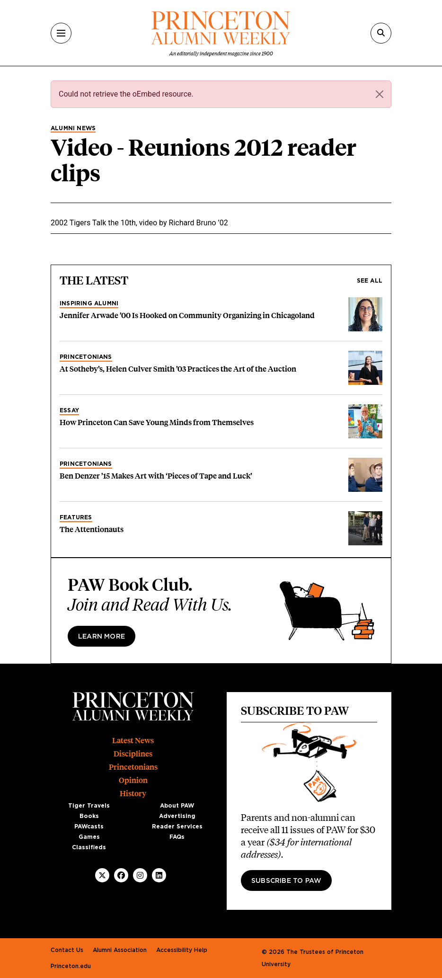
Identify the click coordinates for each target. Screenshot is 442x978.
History (133, 793)
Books (89, 816)
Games (89, 837)
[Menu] (61, 33)
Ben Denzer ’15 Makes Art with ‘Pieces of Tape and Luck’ (156, 475)
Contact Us (67, 950)
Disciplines (133, 753)
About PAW (177, 806)
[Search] (381, 33)
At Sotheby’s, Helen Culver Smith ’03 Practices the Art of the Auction (178, 369)
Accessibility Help (181, 950)
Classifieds (89, 847)
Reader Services (177, 826)
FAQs (177, 837)
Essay (69, 410)
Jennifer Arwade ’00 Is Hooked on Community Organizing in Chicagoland (187, 315)
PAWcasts (89, 826)
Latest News (133, 740)
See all (369, 281)
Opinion (133, 780)
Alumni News (73, 128)
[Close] (379, 94)
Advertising (177, 816)
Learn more (101, 636)
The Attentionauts (92, 529)
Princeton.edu (71, 966)
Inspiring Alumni (89, 303)
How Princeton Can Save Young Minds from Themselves (157, 422)
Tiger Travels (89, 806)
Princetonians (86, 357)
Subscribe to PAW (286, 881)
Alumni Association (120, 950)
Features (76, 517)
